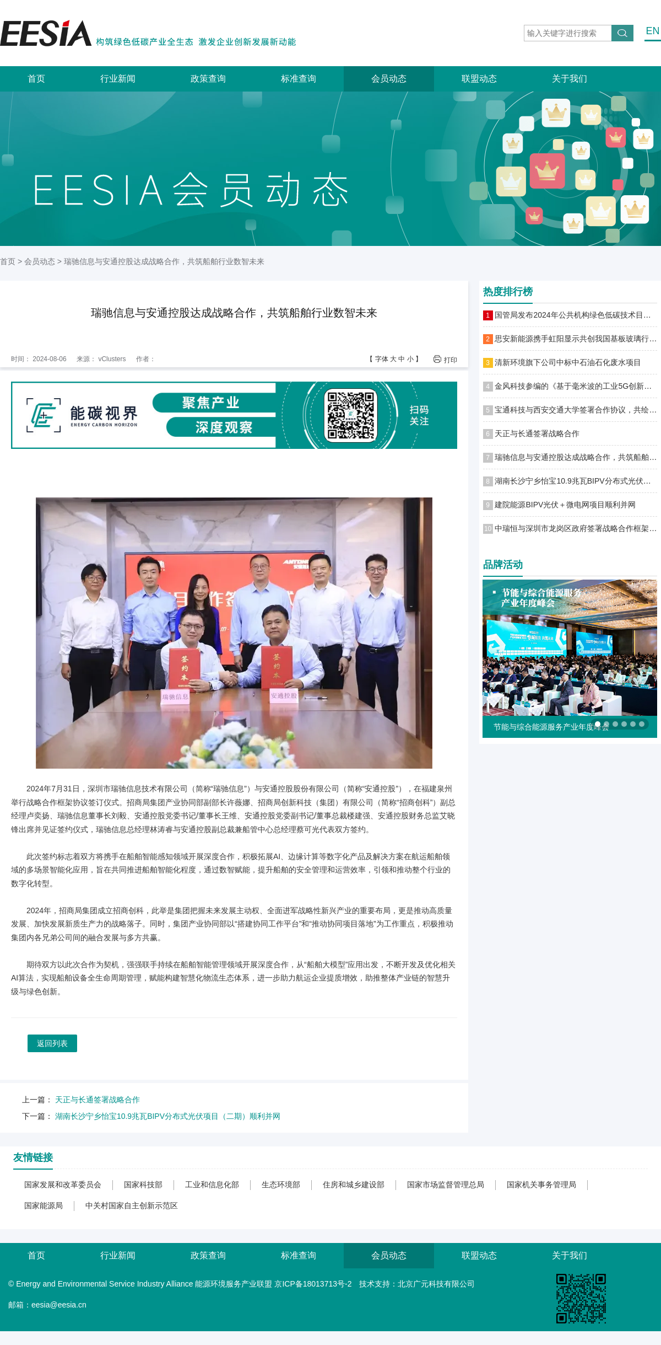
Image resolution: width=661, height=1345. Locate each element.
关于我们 (569, 78)
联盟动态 (479, 78)
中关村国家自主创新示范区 (131, 1205)
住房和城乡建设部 (353, 1184)
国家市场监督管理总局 (445, 1184)
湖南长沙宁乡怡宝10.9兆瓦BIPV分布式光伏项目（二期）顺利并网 (167, 1116)
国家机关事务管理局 (541, 1184)
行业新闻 (118, 78)
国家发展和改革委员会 (62, 1184)
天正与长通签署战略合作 (97, 1099)
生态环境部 (281, 1184)
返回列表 (52, 1043)
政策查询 (208, 78)
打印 (450, 359)
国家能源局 (43, 1205)
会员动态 (389, 78)
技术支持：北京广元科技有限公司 (417, 1283)
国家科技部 (143, 1184)
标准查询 (298, 78)
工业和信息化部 (212, 1184)
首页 (36, 78)
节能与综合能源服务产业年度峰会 (551, 726)
